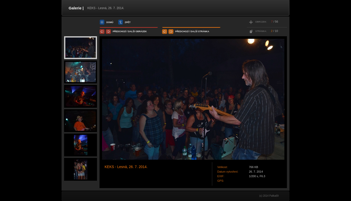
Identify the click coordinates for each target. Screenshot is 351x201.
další (131, 31)
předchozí (119, 31)
